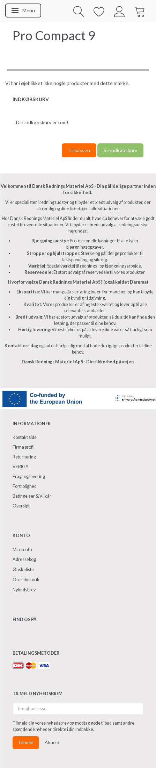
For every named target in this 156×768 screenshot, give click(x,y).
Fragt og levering (29, 476)
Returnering (24, 457)
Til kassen (79, 150)
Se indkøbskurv (120, 150)
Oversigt (21, 506)
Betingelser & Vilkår (32, 496)
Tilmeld (26, 742)
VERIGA (21, 466)
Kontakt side (25, 437)
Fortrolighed (25, 486)
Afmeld (52, 742)
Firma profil (24, 447)
